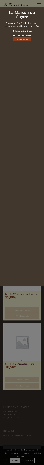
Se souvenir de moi (22, 35)
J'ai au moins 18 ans (22, 31)
